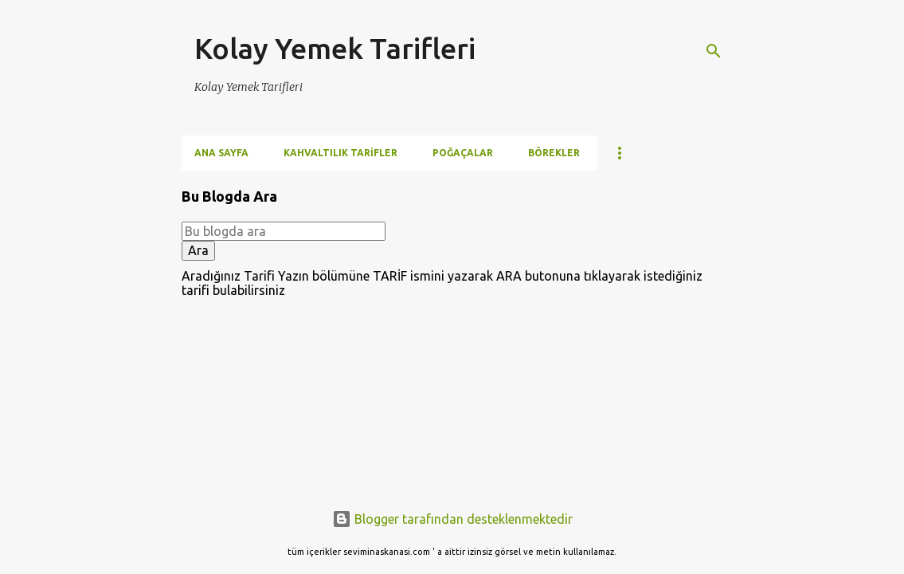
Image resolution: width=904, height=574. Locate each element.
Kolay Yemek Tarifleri (334, 48)
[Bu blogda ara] (283, 231)
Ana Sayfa (221, 152)
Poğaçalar (462, 152)
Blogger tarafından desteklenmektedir (452, 519)
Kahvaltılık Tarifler (340, 152)
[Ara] (713, 51)
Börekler (554, 152)
